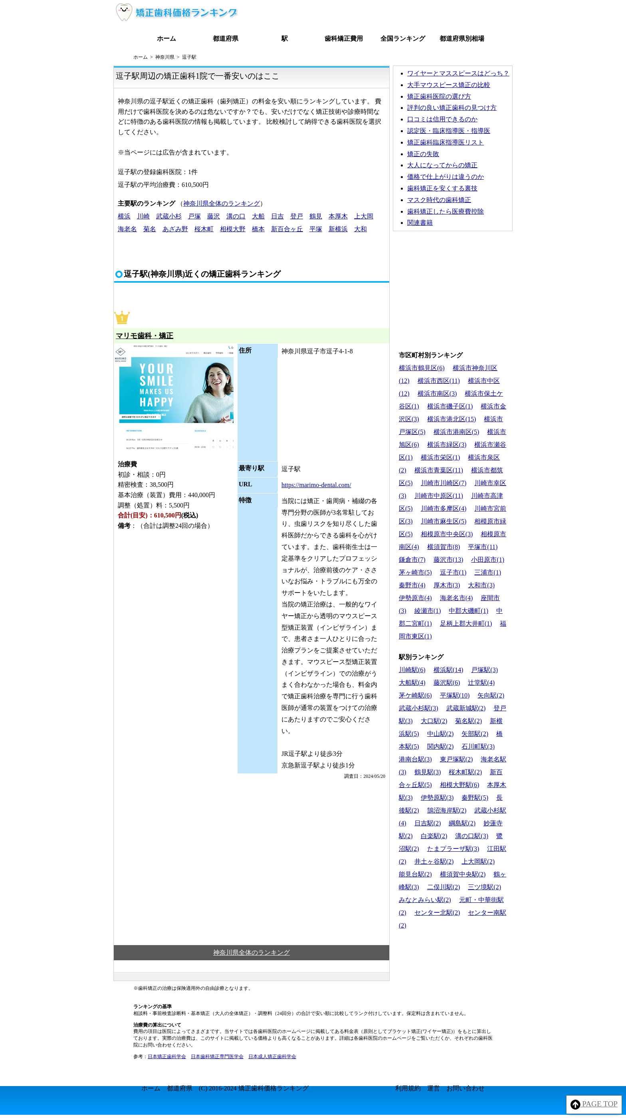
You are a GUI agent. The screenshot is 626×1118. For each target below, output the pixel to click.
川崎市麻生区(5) (444, 521)
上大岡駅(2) (478, 861)
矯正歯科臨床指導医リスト (445, 142)
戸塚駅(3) (484, 669)
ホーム (166, 38)
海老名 (127, 229)
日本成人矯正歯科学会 (272, 1056)
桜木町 (204, 229)
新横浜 (338, 229)
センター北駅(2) (437, 912)
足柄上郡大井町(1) (466, 623)
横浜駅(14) (449, 669)
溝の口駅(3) (471, 836)
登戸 (296, 216)
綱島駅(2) (462, 823)
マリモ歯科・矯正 (144, 336)
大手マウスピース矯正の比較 (448, 84)
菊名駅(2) (468, 721)
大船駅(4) (412, 682)
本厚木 (338, 216)
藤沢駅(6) (447, 682)
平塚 (315, 229)
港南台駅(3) (415, 759)
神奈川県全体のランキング (221, 203)
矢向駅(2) (490, 695)
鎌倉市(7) (412, 559)
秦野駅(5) (475, 797)
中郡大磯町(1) (468, 610)
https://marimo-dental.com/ (316, 485)
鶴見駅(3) (427, 772)
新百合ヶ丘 (287, 229)
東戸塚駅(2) (456, 759)
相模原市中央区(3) (447, 534)
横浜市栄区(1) (440, 457)
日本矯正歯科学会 (167, 1056)
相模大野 (233, 229)
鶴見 (315, 216)
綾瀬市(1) (427, 610)
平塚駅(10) (455, 695)
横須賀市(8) (443, 546)
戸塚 (194, 216)
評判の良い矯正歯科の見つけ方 (452, 107)
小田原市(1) (487, 559)
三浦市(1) (487, 572)
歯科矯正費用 (344, 38)
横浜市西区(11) (439, 380)
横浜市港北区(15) (451, 419)
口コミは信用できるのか (442, 119)
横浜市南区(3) (437, 393)
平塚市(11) (482, 546)
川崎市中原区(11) (438, 495)
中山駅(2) (440, 733)
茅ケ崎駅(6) (415, 695)
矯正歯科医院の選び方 (439, 96)
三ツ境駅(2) (484, 887)
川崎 (143, 216)
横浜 (124, 216)
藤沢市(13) (449, 559)
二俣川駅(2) (443, 887)
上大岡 (363, 216)
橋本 (258, 229)
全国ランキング (402, 38)
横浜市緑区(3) (447, 444)
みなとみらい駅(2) (425, 899)
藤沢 (213, 216)
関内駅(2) (440, 746)
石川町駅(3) (478, 746)
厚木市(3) (447, 585)
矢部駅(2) (475, 733)
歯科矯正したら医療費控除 (445, 211)
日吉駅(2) (427, 823)
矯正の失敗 (423, 154)
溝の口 (236, 216)
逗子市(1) (453, 572)
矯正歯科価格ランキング (273, 1088)
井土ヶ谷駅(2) (434, 861)
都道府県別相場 (462, 38)
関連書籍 (420, 222)
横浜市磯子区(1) (450, 406)
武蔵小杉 (169, 216)
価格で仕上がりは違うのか (445, 176)
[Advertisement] (453, 289)
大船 (258, 216)
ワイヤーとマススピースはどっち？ (458, 73)
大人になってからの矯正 (442, 165)
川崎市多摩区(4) (444, 508)
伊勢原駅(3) (437, 797)
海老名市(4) (456, 598)
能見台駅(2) (415, 874)
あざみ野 (175, 229)
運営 (433, 1088)
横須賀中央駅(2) (463, 874)
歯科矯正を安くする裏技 (442, 188)
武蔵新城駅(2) (466, 708)
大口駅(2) (434, 721)
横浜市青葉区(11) (438, 470)
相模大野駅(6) (459, 784)
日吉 (277, 216)
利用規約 (408, 1088)
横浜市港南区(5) (456, 431)
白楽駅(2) (434, 836)
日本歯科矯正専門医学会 (217, 1056)
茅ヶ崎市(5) (415, 572)
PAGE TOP (594, 1105)
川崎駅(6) (412, 669)
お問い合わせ (465, 1088)
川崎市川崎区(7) (444, 483)
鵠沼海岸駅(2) (447, 810)
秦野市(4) (412, 585)
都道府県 (225, 38)
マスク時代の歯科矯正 (439, 199)
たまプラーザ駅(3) (453, 848)
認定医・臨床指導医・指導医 (448, 130)
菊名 (149, 229)
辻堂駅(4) (481, 682)
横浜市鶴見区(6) (422, 368)
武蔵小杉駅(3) (418, 708)
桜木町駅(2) (465, 772)
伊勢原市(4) (415, 598)
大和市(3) (481, 585)
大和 (360, 229)
